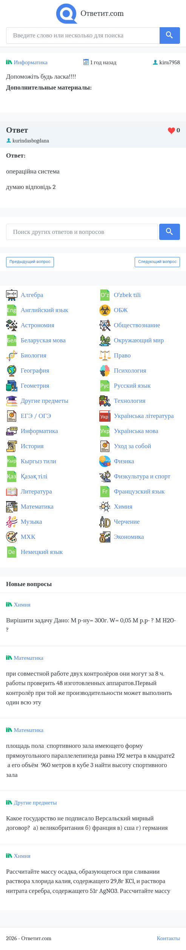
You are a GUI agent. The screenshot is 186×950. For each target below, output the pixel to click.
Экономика (128, 536)
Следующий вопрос (157, 261)
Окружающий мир (138, 340)
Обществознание (136, 325)
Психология (129, 370)
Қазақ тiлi (33, 476)
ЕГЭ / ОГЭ (35, 415)
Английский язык (43, 310)
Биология (32, 355)
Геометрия (34, 385)
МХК (27, 536)
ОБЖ (120, 310)
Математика (36, 506)
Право (121, 355)
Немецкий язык (41, 551)
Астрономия (36, 325)
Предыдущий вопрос (30, 261)
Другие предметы (43, 400)
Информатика (30, 62)
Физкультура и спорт (141, 476)
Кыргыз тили (37, 461)
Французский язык (138, 491)
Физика (123, 461)
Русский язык (131, 385)
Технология (129, 400)
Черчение (126, 521)
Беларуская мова (42, 340)
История (31, 446)
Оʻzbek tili (126, 295)
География (34, 370)
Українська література (143, 415)
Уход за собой (131, 446)
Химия (122, 506)
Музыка (30, 521)
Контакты (168, 938)
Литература (35, 491)
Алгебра (31, 295)
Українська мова (135, 431)
